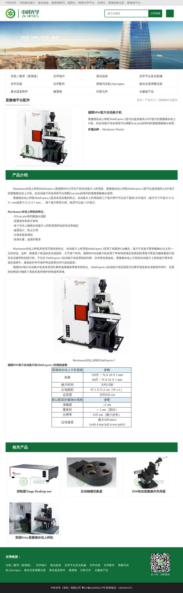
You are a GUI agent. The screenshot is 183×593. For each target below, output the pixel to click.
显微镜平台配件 (168, 100)
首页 (139, 100)
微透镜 (57, 91)
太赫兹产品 (146, 91)
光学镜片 (59, 76)
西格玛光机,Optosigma (110, 83)
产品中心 (150, 100)
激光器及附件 (19, 91)
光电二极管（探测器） (25, 76)
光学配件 (59, 83)
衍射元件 (102, 91)
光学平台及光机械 (150, 76)
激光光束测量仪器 (150, 83)
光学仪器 (16, 83)
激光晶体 (102, 76)
